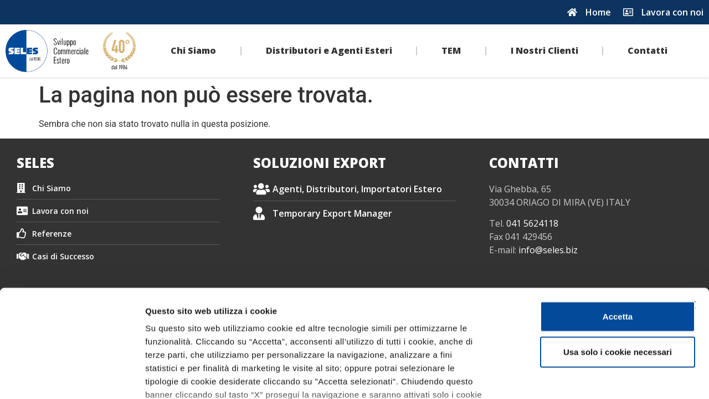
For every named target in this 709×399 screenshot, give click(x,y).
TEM (451, 50)
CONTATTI (524, 163)
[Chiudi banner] (692, 218)
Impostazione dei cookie (601, 377)
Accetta (588, 229)
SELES (35, 163)
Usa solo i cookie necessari (588, 264)
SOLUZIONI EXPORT (319, 163)
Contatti (647, 50)
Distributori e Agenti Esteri (329, 50)
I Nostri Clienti (544, 50)
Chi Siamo (193, 50)
